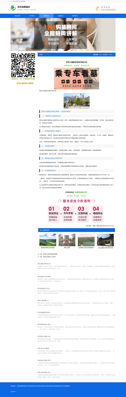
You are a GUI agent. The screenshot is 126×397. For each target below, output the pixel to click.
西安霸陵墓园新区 (22, 386)
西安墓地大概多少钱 (44, 343)
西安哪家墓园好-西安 (44, 331)
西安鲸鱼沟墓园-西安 (44, 367)
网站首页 (17, 16)
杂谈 (110, 54)
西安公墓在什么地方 (49, 256)
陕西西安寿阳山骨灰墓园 (48, 247)
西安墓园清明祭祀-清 (44, 269)
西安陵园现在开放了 (44, 295)
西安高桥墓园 (30, 386)
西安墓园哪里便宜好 (44, 319)
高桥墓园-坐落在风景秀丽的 (86, 247)
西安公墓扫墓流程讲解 (50, 254)
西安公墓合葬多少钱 (44, 379)
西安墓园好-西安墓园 (44, 283)
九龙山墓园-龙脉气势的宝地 (105, 247)
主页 (100, 54)
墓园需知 (105, 54)
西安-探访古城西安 (43, 355)
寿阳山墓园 (67, 247)
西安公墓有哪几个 (43, 307)
